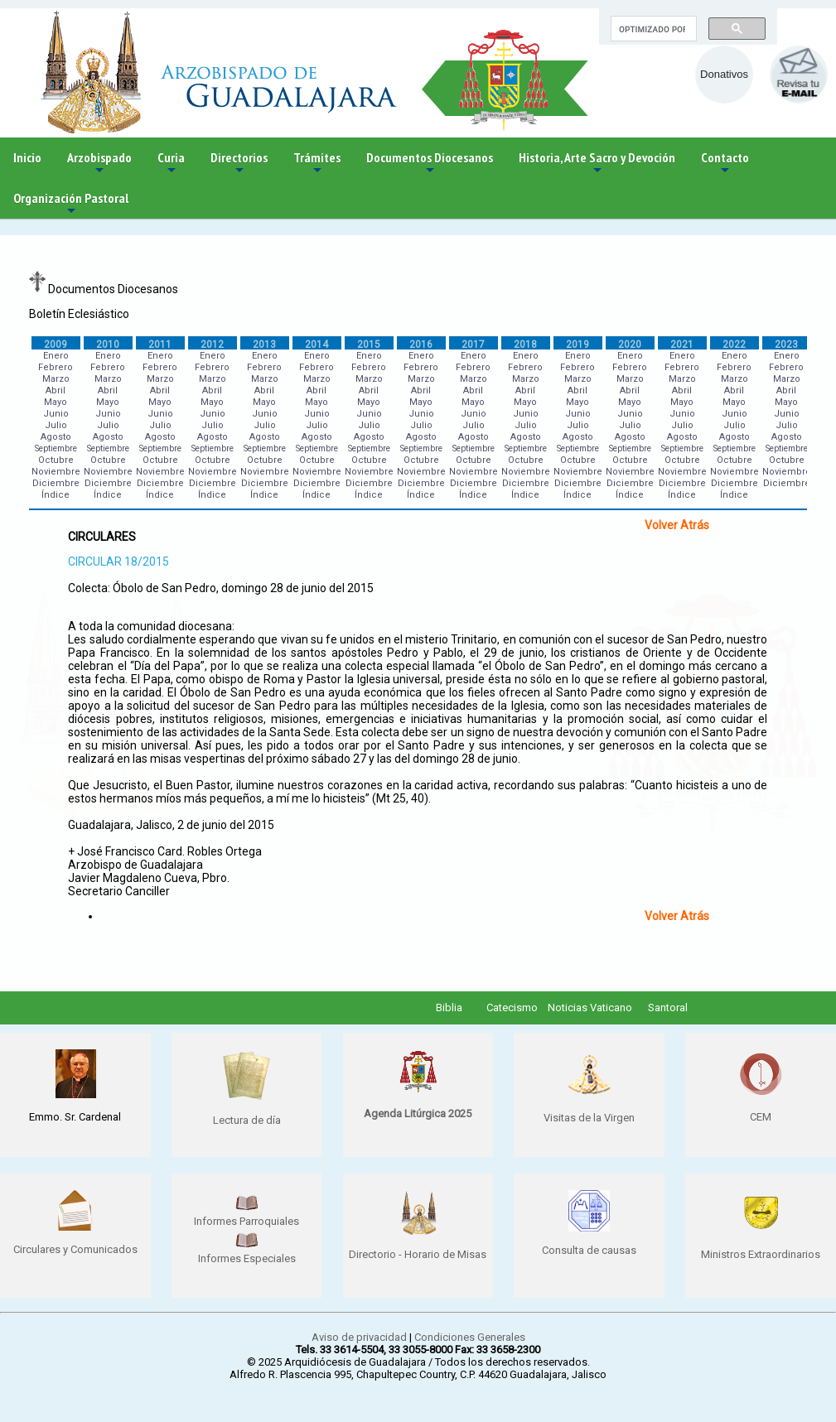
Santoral (668, 1007)
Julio (56, 425)
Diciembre (56, 483)
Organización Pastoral (70, 204)
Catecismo (512, 1007)
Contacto (725, 163)
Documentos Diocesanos (429, 163)
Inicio (27, 157)
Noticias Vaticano (590, 1007)
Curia (171, 163)
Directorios (239, 163)
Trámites (317, 163)
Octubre (56, 460)
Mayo (55, 402)
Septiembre (56, 448)
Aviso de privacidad (359, 1337)
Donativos (724, 74)
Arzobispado (99, 163)
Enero (56, 355)
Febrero (55, 367)
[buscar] (652, 29)
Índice (55, 494)
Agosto (56, 436)
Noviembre (55, 471)
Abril (55, 390)
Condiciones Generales (469, 1337)
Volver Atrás (677, 525)
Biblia (449, 1007)
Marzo (56, 379)
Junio (56, 413)
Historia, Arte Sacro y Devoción (597, 163)
